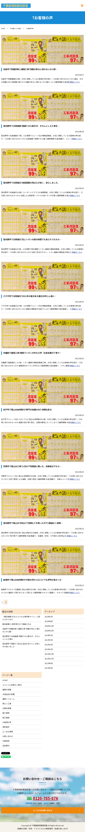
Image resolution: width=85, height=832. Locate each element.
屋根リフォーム (8, 699)
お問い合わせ (7, 736)
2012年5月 (49, 668)
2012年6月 (49, 663)
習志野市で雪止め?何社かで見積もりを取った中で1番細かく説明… (33, 523)
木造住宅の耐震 (8, 694)
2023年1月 (49, 616)
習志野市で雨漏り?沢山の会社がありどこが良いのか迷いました (21, 645)
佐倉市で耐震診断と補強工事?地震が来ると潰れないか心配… (30, 69)
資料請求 (5, 727)
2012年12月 (49, 654)
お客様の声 (6, 722)
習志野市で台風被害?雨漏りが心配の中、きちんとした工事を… (31, 126)
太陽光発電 (6, 708)
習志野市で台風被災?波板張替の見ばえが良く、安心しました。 (31, 182)
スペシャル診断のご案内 (11, 685)
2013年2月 (49, 644)
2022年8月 (49, 621)
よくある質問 (7, 731)
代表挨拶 (5, 741)
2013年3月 (49, 640)
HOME (3, 28)
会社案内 (5, 745)
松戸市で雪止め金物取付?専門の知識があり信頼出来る (27, 409)
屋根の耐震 (6, 689)
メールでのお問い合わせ (42, 810)
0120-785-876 (45, 798)
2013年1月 (49, 649)
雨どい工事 (6, 703)
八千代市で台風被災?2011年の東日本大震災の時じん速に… (29, 296)
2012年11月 (49, 658)
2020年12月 (49, 626)
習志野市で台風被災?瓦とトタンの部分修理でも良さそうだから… (32, 239)
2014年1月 (49, 635)
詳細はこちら (74, 82)
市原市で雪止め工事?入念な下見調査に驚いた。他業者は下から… (32, 466)
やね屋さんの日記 (15, 28)
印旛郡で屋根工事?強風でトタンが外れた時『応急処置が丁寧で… (32, 352)
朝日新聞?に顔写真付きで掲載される (16, 624)
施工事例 (5, 713)
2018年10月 (49, 630)
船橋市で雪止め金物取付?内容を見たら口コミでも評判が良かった (32, 579)
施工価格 (5, 717)
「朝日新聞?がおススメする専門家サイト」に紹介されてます (21, 618)
